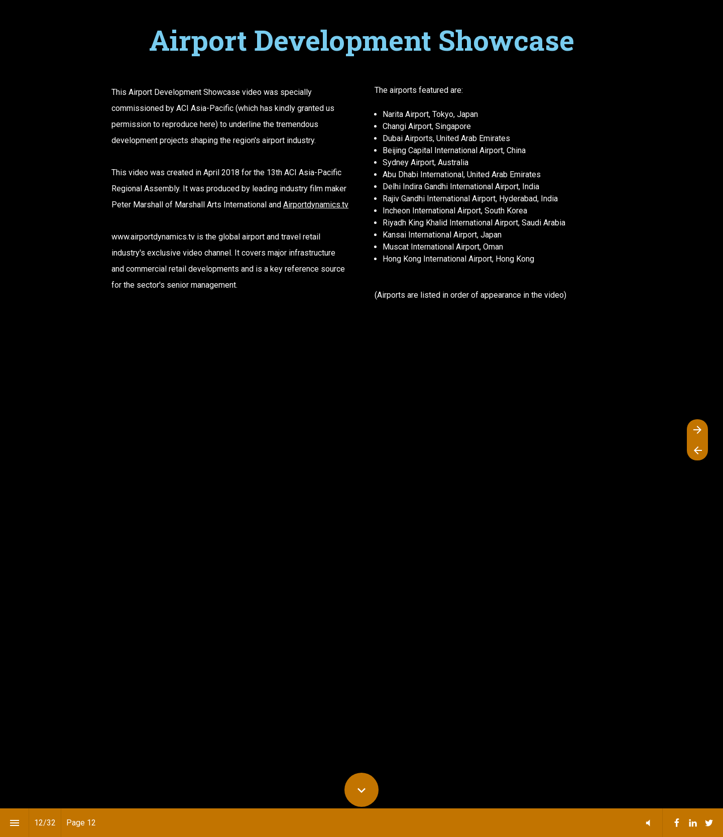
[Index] (14, 822)
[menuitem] (677, 823)
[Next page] (697, 429)
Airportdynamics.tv (315, 204)
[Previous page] (697, 450)
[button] (648, 822)
